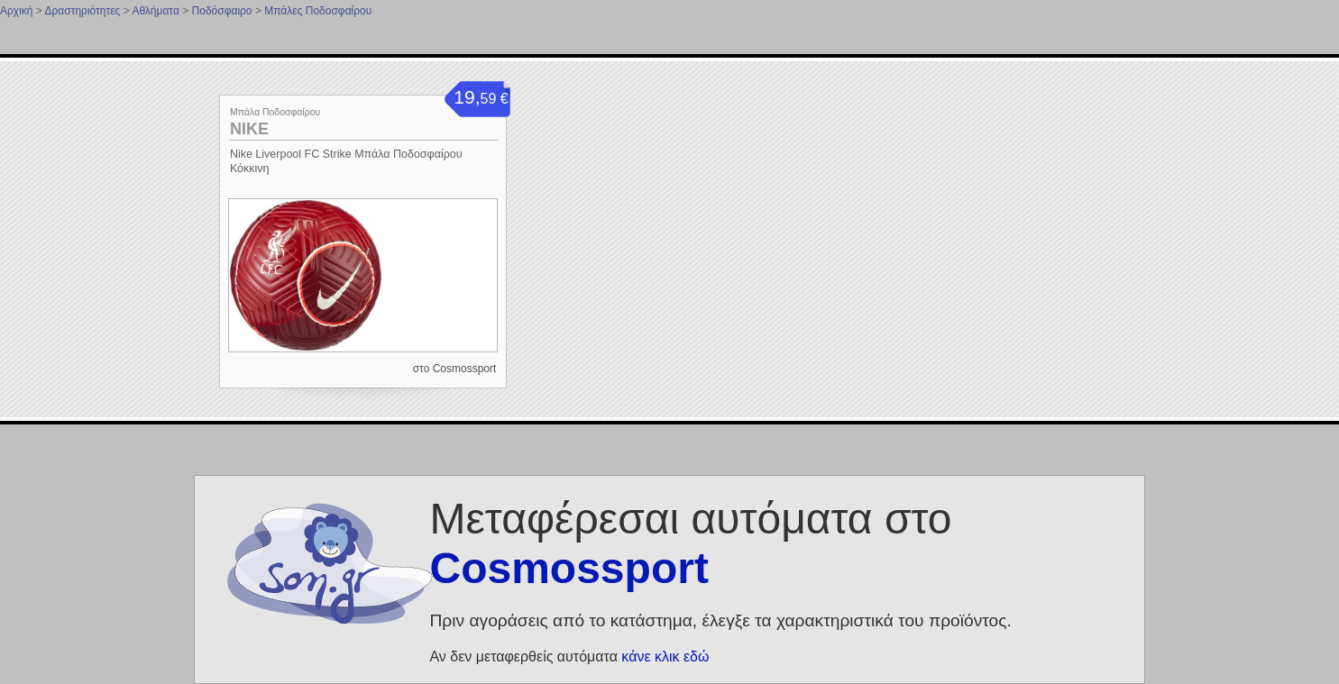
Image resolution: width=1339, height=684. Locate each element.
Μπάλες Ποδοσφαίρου (317, 11)
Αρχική (16, 11)
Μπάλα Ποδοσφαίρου (275, 111)
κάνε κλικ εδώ (665, 656)
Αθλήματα (155, 11)
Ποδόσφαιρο (222, 11)
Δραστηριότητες (82, 11)
